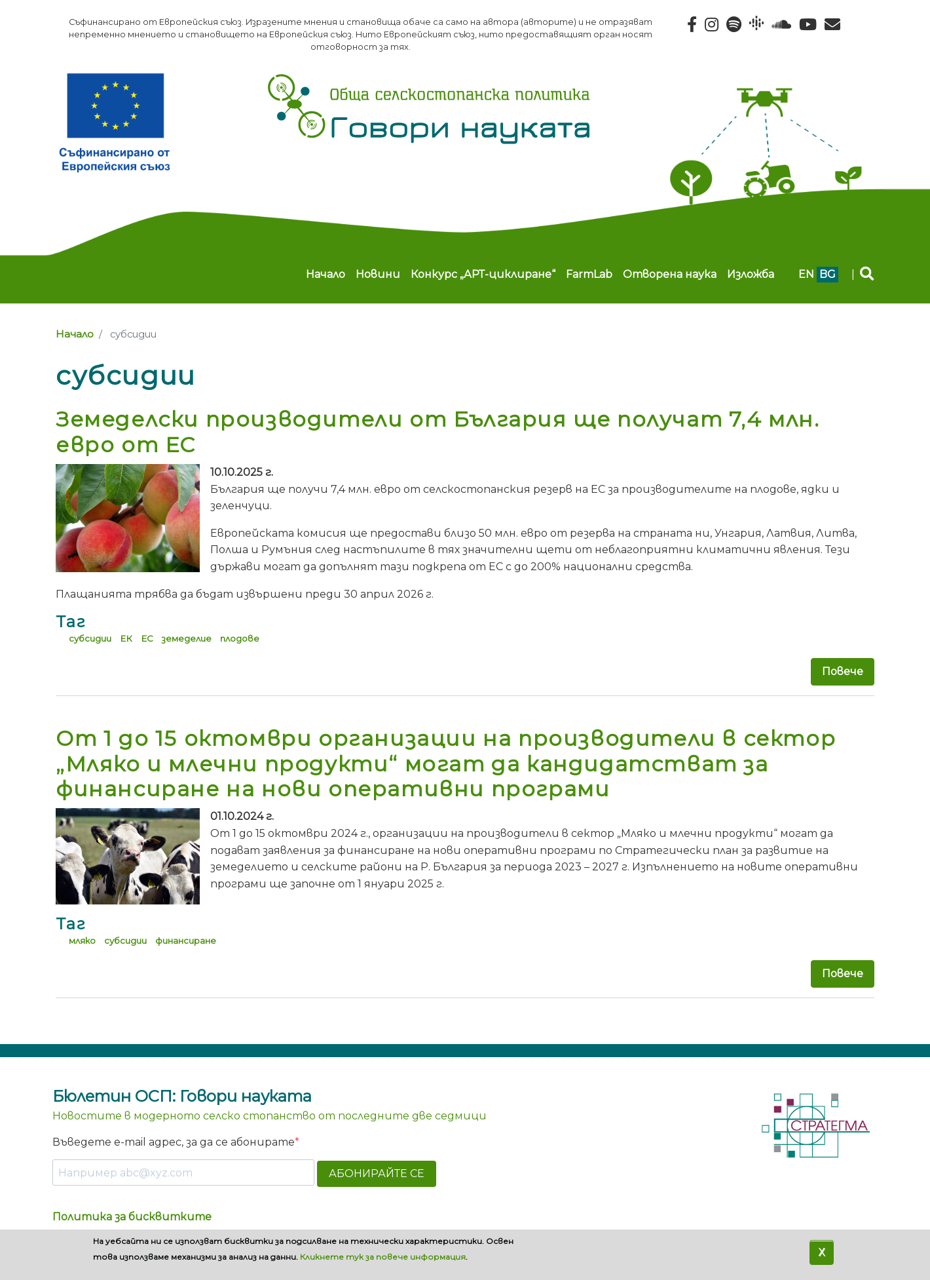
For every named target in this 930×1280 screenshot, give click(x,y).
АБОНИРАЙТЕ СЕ (376, 1173)
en (806, 274)
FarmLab (589, 274)
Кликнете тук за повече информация (383, 1257)
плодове (239, 638)
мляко (82, 940)
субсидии (90, 638)
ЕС (147, 638)
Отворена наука (669, 274)
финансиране (185, 940)
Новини (378, 274)
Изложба (750, 274)
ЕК (126, 638)
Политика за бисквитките (132, 1217)
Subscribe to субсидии (61, 1023)
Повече (842, 671)
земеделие (187, 638)
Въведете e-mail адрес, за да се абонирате (173, 1142)
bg (827, 274)
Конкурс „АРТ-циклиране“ (483, 274)
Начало (325, 274)
